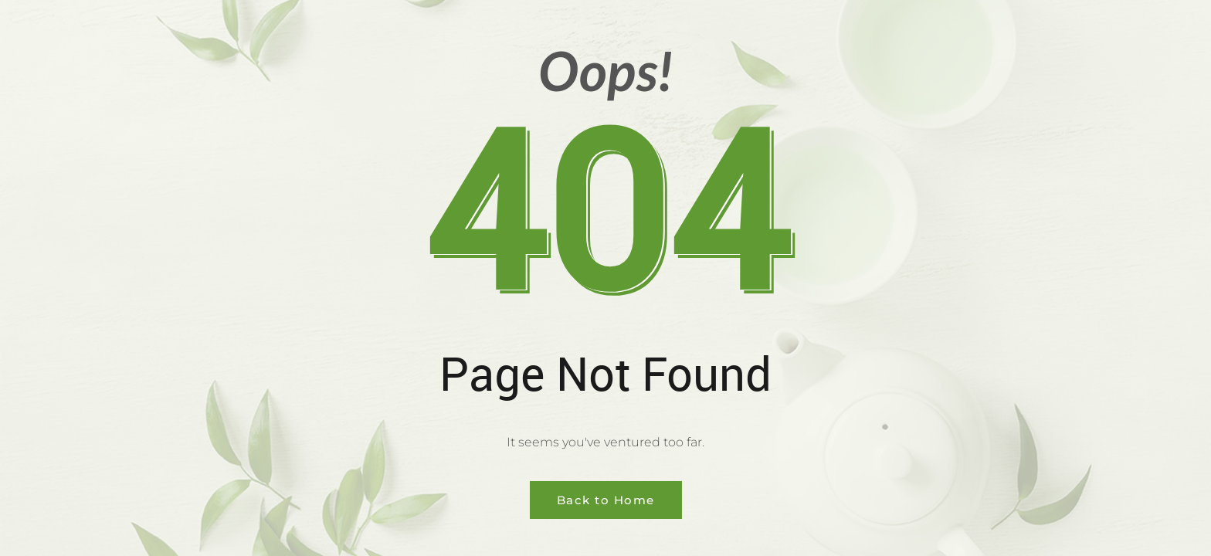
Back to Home (606, 500)
